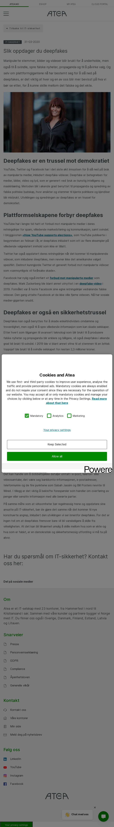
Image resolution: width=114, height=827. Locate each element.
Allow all (57, 456)
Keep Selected (57, 444)
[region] (57, 413)
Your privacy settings (57, 430)
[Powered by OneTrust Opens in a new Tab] (97, 467)
